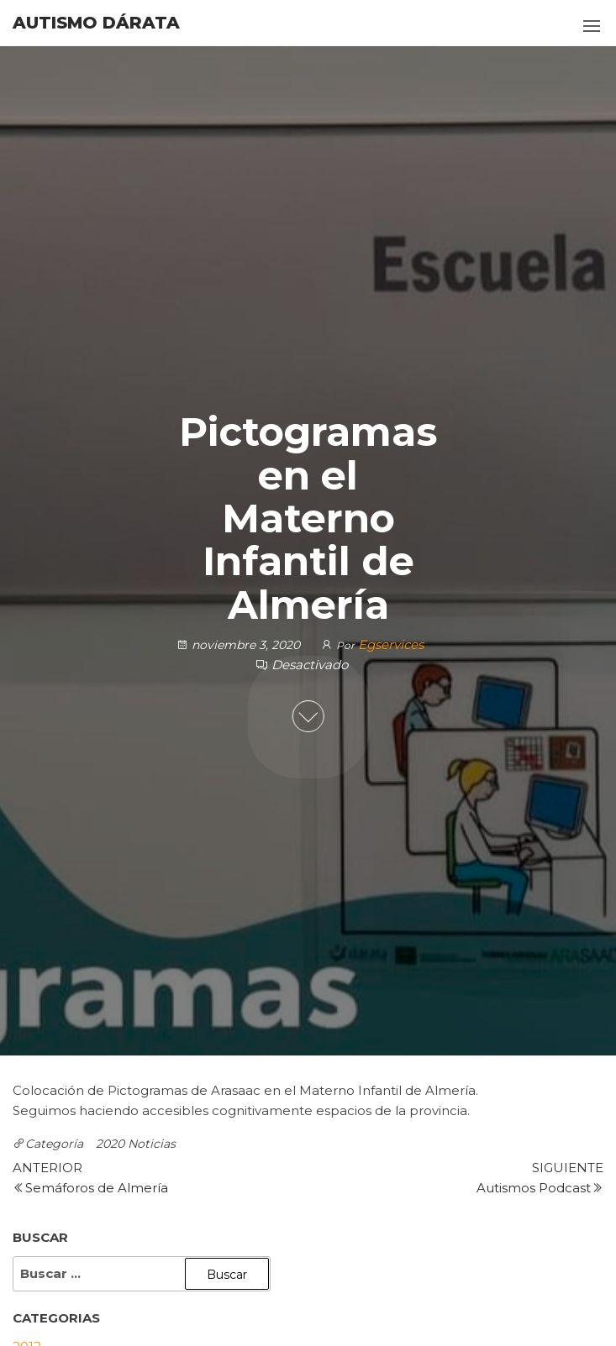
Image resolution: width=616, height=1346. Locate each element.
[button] (591, 26)
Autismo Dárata (96, 23)
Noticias (152, 1143)
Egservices (391, 644)
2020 (110, 1143)
